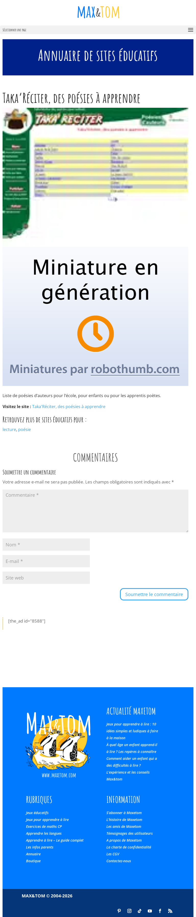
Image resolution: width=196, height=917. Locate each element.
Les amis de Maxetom (123, 826)
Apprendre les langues (44, 833)
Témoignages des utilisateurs (129, 833)
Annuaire (33, 854)
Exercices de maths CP (44, 826)
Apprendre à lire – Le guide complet (54, 840)
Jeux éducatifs (37, 812)
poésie (24, 429)
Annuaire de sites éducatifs (98, 55)
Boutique (33, 860)
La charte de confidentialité (128, 847)
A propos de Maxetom (124, 840)
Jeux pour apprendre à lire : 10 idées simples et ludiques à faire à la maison (132, 731)
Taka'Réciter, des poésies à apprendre (68, 406)
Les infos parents (39, 847)
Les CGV (112, 854)
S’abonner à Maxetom (124, 812)
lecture (9, 429)
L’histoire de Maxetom (124, 819)
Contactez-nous (118, 860)
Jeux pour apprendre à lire (47, 819)
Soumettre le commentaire (154, 594)
